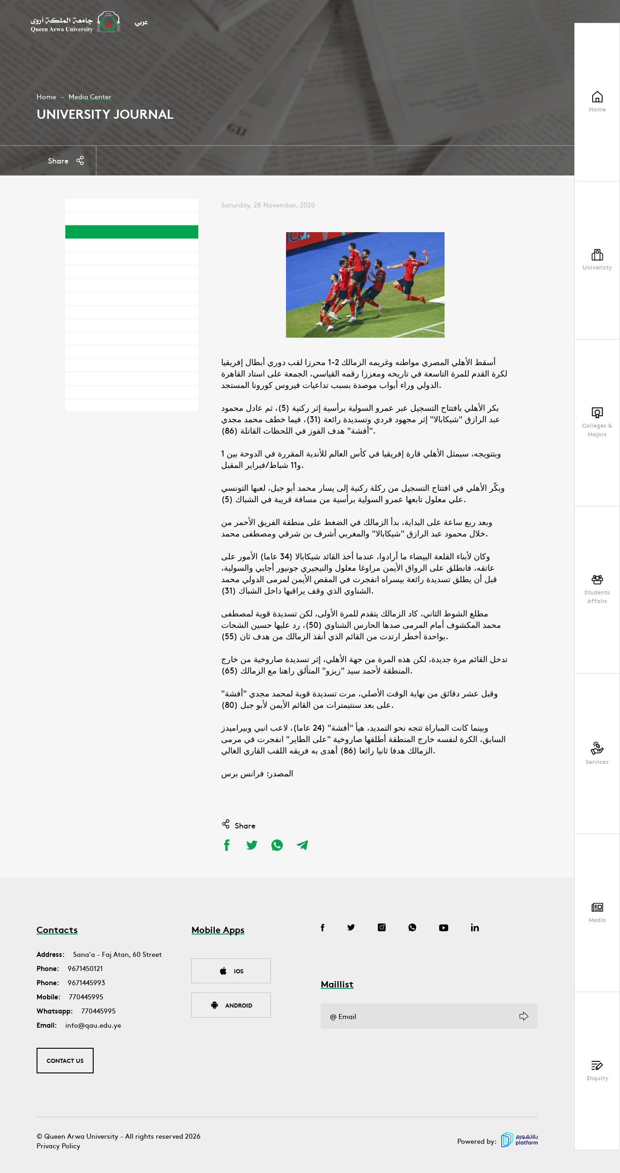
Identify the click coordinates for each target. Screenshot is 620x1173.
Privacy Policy (58, 1145)
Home (46, 96)
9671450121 (85, 968)
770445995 (86, 996)
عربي (141, 23)
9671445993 (86, 982)
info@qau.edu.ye (93, 1025)
